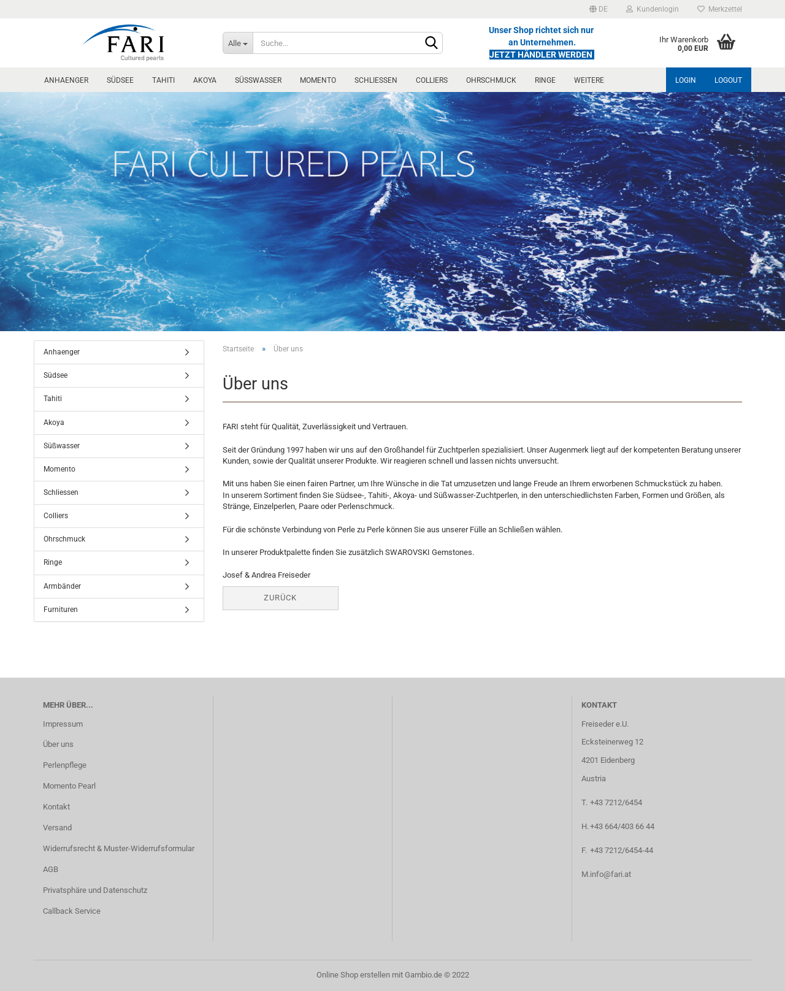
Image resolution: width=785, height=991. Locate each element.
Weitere (589, 80)
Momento (318, 80)
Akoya (204, 80)
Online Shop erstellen (353, 974)
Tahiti (163, 80)
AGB (50, 869)
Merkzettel (719, 9)
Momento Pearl (69, 785)
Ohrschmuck (491, 80)
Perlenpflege (64, 765)
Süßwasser (258, 80)
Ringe (545, 80)
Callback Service (72, 911)
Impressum (63, 724)
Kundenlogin (652, 9)
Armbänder (62, 586)
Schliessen (375, 80)
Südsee (120, 80)
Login (685, 80)
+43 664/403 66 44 (622, 826)
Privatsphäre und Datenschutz (95, 890)
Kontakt (56, 806)
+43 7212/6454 (616, 802)
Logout (728, 80)
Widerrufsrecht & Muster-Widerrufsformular (118, 848)
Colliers (432, 80)
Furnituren (61, 609)
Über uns (58, 744)
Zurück (280, 597)
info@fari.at (610, 874)
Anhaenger (66, 80)
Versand (57, 827)
